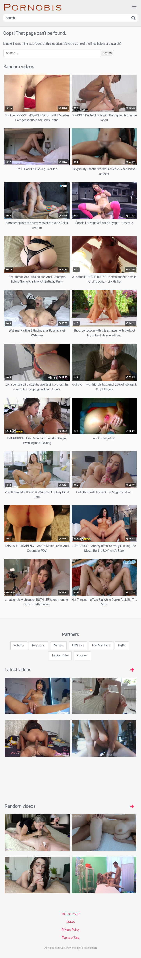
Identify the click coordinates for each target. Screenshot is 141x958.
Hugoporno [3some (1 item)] (38, 645)
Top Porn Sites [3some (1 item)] (60, 655)
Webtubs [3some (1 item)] (18, 645)
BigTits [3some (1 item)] (122, 645)
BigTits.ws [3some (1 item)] (78, 645)
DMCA (70, 922)
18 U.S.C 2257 (70, 914)
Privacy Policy (71, 930)
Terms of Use (70, 937)
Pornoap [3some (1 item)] (59, 645)
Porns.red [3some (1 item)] (82, 655)
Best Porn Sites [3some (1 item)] (101, 645)
